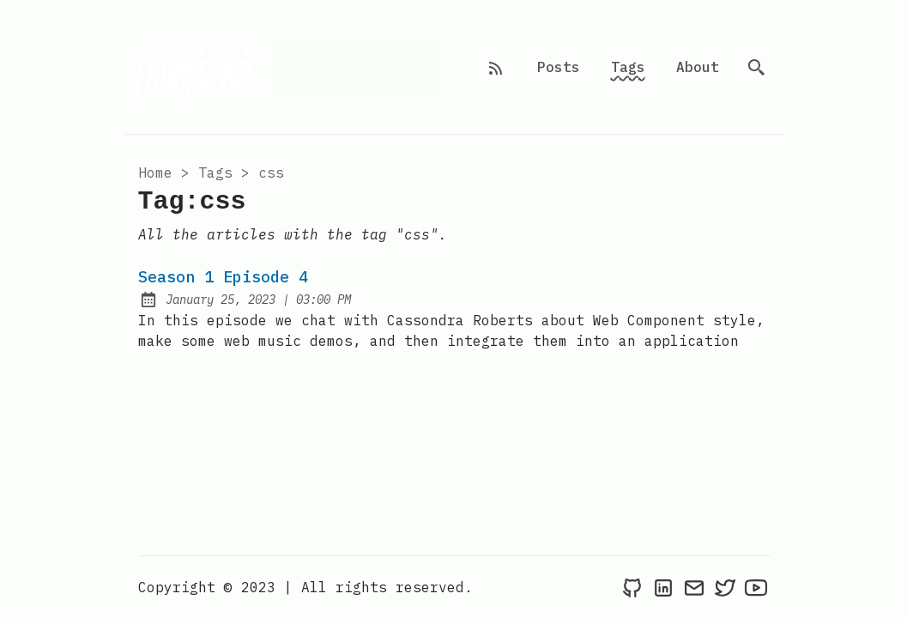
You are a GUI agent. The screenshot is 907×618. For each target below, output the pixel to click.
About (697, 67)
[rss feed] (496, 67)
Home (155, 172)
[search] (757, 67)
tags (215, 172)
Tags (628, 67)
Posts (558, 67)
